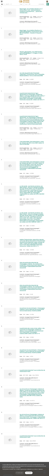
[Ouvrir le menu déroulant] (1, 1)
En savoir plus (19, 472)
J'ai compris (29, 472)
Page (21, 4)
